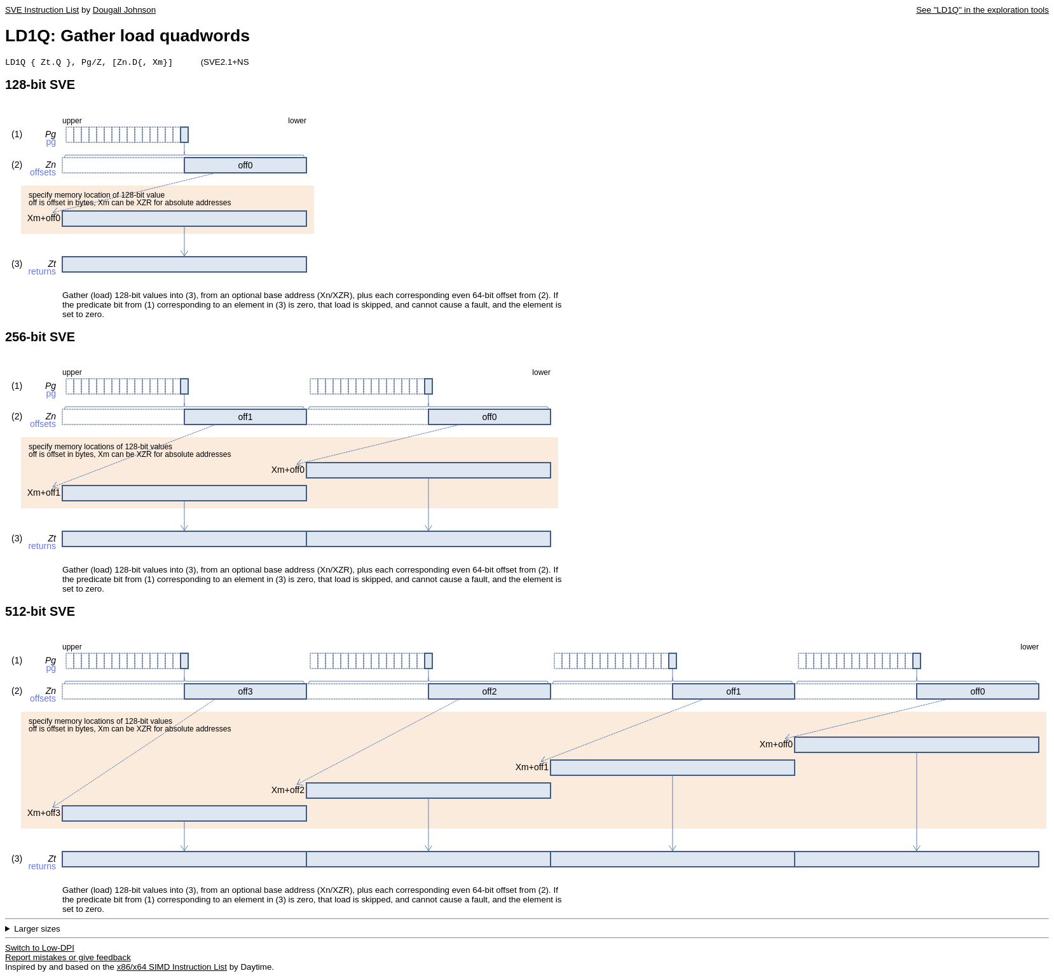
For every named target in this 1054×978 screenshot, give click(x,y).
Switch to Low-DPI (39, 949)
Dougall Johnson (124, 10)
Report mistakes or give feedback (68, 958)
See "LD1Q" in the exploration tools (982, 10)
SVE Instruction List (42, 10)
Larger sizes (37, 930)
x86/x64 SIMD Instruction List (172, 968)
